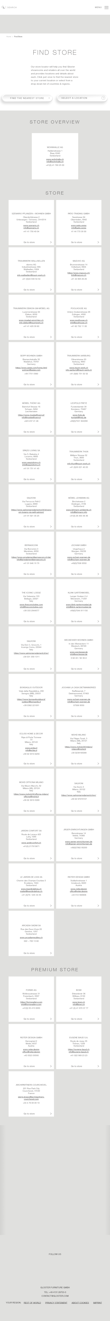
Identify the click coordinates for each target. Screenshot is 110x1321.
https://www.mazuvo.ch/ (78, 273)
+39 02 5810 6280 (31, 754)
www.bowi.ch (78, 1002)
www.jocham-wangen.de (78, 557)
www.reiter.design (79, 889)
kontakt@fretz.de (78, 417)
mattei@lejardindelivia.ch (31, 891)
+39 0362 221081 (31, 705)
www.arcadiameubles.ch (31, 937)
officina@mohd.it (31, 796)
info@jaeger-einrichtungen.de (78, 844)
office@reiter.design (79, 891)
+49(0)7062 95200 (78, 847)
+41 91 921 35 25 (31, 516)
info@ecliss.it (31, 750)
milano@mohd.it (79, 749)
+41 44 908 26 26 (79, 279)
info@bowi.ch (79, 1004)
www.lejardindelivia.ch (31, 889)
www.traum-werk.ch (78, 368)
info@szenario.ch (31, 228)
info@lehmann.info (78, 512)
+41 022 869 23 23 (78, 1055)
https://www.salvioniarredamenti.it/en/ (31, 653)
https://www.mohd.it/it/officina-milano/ (31, 794)
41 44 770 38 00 (78, 231)
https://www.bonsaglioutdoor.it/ (31, 699)
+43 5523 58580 (31, 1055)
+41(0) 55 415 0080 (31, 1008)
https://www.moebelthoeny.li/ (31, 415)
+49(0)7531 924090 (79, 421)
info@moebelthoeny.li (31, 417)
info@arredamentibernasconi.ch (31, 560)
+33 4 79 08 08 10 (31, 1103)
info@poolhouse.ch (78, 322)
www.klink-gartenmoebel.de (79, 604)
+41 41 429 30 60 (31, 326)
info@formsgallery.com (31, 1004)
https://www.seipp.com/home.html (31, 368)
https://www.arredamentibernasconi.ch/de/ (31, 557)
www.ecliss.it (31, 748)
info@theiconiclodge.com (31, 607)
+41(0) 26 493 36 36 (79, 516)
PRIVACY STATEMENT (56, 1302)
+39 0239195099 (79, 753)
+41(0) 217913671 (31, 846)
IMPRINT (97, 1302)
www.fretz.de (79, 415)
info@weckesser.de (78, 654)
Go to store (29, 242)
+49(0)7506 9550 (79, 563)
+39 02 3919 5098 (31, 800)
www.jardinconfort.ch (31, 843)
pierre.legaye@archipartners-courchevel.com (31, 1098)
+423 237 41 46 (31, 421)
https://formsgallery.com (31, 1002)
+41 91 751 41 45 (31, 468)
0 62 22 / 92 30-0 (79, 658)
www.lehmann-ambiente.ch (78, 510)
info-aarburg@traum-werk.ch (79, 370)
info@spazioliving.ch (31, 465)
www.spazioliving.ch (31, 462)
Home (8, 36)
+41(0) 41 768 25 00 (55, 165)
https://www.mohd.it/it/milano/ (79, 747)
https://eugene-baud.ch (79, 1049)
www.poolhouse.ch (79, 320)
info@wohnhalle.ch (55, 161)
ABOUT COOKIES (80, 1302)
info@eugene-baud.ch (79, 1052)
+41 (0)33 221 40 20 (79, 467)
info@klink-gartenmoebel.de (78, 607)
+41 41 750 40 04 (31, 231)
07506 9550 (78, 705)
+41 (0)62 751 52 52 (79, 374)
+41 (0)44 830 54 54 (31, 279)
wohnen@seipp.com (31, 370)
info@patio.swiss (78, 228)
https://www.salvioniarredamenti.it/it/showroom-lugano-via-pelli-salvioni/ (31, 511)
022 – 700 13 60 (31, 941)
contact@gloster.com (55, 1295)
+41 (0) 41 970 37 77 (78, 1008)
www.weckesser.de (79, 652)
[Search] (15, 7)
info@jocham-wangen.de (78, 560)
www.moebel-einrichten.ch (31, 320)
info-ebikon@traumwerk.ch (31, 322)
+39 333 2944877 (31, 610)
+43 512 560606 (78, 895)
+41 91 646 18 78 (31, 563)
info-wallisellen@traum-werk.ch (31, 275)
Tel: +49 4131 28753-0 (55, 1292)
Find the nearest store (27, 98)
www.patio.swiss (78, 225)
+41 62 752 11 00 (79, 326)
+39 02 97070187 (79, 799)
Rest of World (32, 1302)
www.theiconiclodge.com (31, 604)
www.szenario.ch (31, 225)
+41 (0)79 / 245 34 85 (31, 895)
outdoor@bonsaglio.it (31, 702)
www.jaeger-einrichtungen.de (78, 841)
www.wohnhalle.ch (55, 159)
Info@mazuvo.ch (78, 275)
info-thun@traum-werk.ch (78, 463)
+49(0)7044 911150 (79, 610)
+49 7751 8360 (31, 374)
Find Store (18, 37)
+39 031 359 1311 (31, 657)
